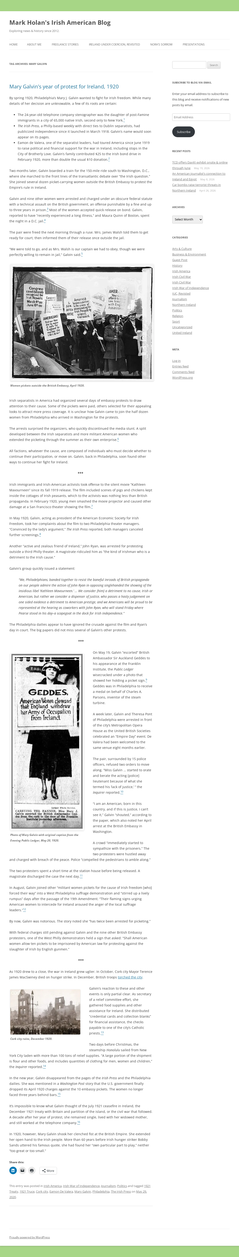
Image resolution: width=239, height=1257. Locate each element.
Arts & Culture (182, 249)
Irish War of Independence (81, 1186)
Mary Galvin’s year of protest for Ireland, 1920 (64, 86)
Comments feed (183, 372)
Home (13, 44)
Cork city (42, 1191)
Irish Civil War (181, 277)
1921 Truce (27, 1191)
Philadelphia (100, 1191)
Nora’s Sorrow (161, 44)
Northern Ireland (184, 305)
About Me (34, 44)
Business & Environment (189, 254)
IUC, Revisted (181, 293)
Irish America (53, 1186)
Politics (122, 1186)
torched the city (130, 977)
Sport (176, 321)
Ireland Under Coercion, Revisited (114, 44)
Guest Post (179, 260)
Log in (176, 361)
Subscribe (183, 132)
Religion (177, 316)
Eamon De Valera (61, 1191)
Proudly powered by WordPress (29, 1237)
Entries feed (180, 366)
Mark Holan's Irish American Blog (60, 22)
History (177, 265)
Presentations (194, 44)
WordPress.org (182, 377)
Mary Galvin (82, 1191)
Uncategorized (182, 327)
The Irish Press (121, 1191)
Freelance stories (65, 44)
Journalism (108, 1186)
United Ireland (182, 333)
